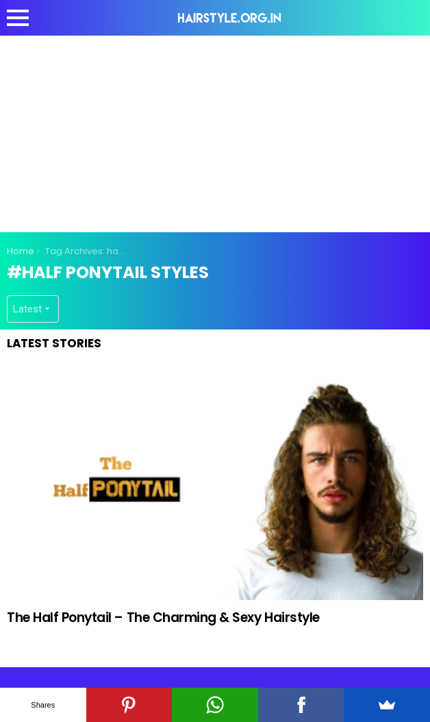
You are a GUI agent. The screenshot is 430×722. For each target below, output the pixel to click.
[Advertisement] (218, 131)
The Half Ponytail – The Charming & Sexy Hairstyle (163, 617)
